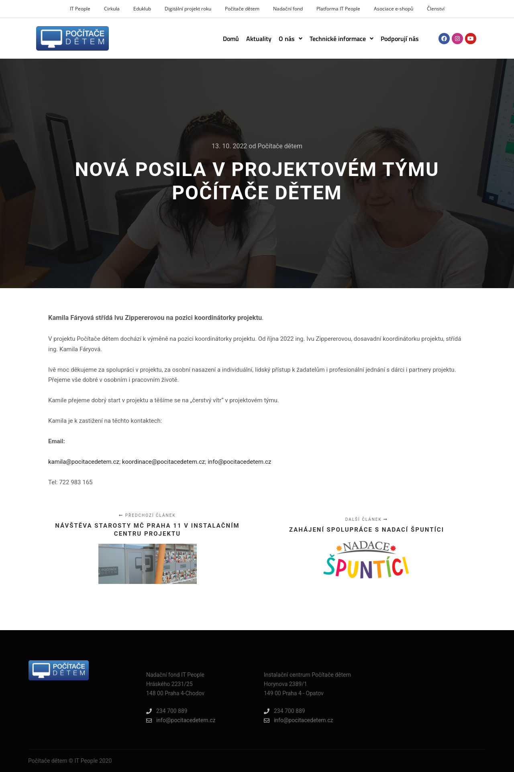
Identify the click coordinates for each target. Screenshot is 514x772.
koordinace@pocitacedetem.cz (163, 461)
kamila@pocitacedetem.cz (83, 461)
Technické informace (341, 38)
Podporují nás (400, 38)
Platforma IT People (338, 8)
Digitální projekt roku (188, 8)
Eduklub (142, 8)
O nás (290, 38)
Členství (436, 8)
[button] (290, 38)
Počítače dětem (242, 8)
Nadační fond (288, 8)
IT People (80, 8)
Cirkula (112, 8)
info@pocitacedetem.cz (239, 461)
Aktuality (258, 38)
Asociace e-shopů (393, 8)
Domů (231, 38)
